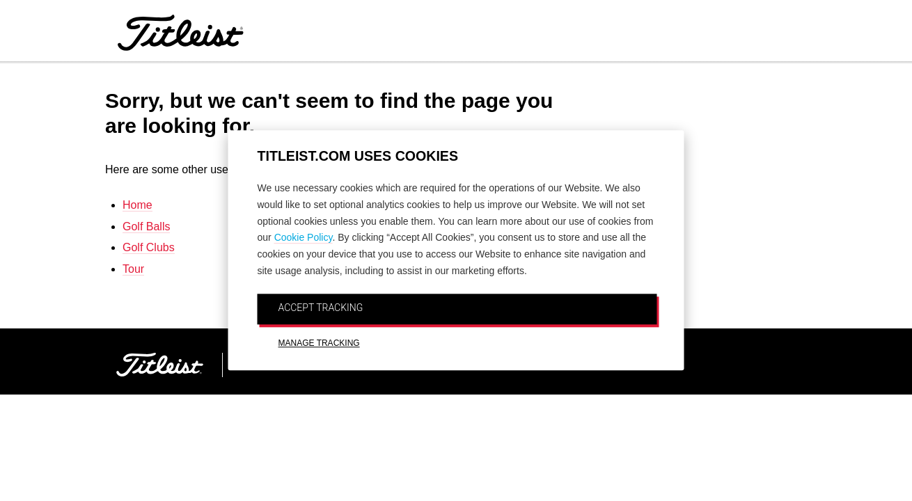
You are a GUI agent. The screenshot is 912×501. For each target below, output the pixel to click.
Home (137, 205)
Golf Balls (146, 226)
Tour (133, 269)
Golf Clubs (149, 247)
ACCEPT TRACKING (320, 307)
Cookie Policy (303, 238)
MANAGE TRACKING (319, 343)
